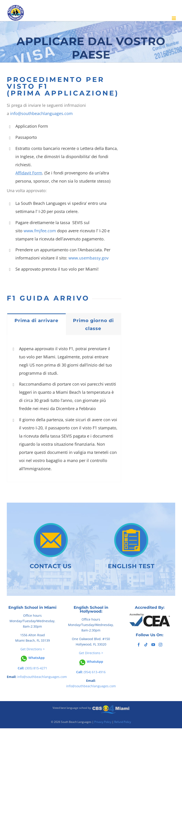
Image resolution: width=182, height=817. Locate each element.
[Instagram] (160, 644)
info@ (15, 113)
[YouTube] (153, 644)
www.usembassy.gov (88, 258)
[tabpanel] (64, 408)
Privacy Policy (102, 722)
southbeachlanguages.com (47, 113)
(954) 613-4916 (91, 672)
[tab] (36, 320)
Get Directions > (32, 649)
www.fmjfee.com (40, 230)
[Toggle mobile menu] (174, 18)
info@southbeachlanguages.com (42, 677)
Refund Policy (122, 722)
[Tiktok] (146, 644)
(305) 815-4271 (32, 668)
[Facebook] (139, 644)
